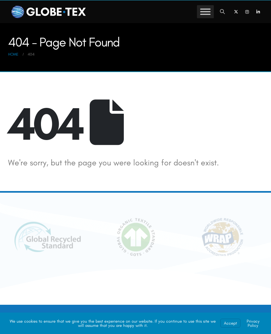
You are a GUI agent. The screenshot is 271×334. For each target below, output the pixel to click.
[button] (222, 11)
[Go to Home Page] (13, 54)
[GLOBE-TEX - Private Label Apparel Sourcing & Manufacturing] (48, 12)
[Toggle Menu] (205, 11)
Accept (230, 323)
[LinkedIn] (258, 11)
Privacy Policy (253, 323)
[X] (235, 11)
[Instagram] (247, 11)
